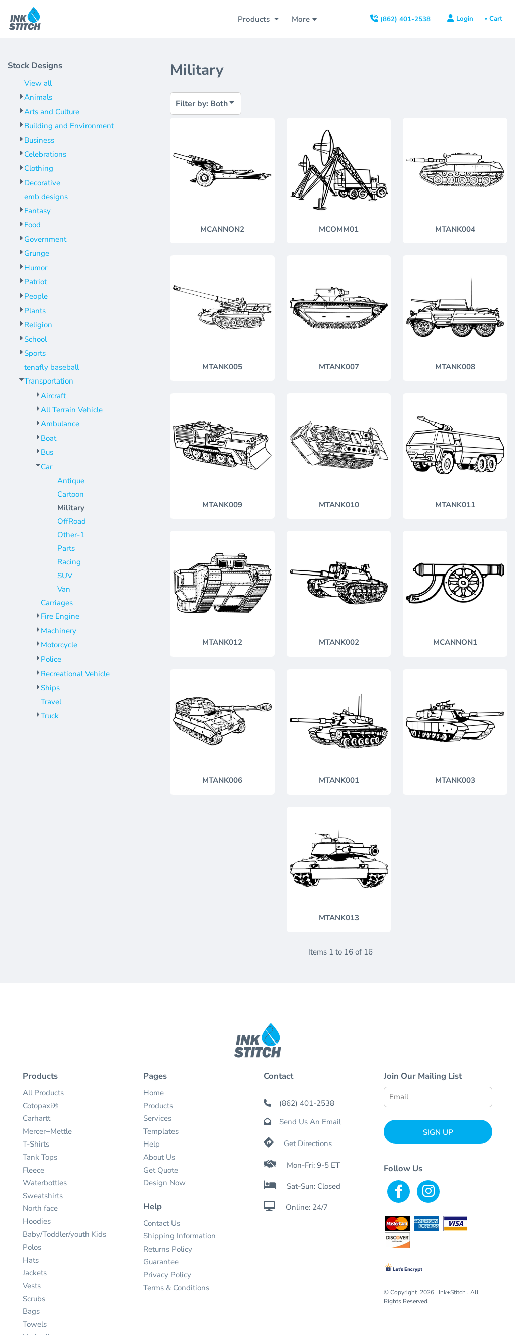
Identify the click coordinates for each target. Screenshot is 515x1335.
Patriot (35, 282)
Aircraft (53, 396)
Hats (31, 1260)
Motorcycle (59, 645)
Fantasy (37, 211)
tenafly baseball (51, 367)
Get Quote (160, 1170)
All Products (43, 1093)
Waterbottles (45, 1183)
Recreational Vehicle (75, 674)
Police (51, 659)
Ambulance (60, 424)
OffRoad (71, 521)
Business (39, 140)
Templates (161, 1131)
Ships (50, 688)
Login (464, 18)
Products (158, 1106)
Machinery (58, 631)
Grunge (36, 253)
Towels (35, 1324)
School (35, 339)
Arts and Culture (51, 112)
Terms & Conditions (176, 1288)
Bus (47, 452)
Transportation (48, 381)
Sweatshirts (43, 1196)
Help (151, 1144)
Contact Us (161, 1223)
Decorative (42, 183)
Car (46, 467)
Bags (31, 1311)
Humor (35, 268)
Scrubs (34, 1299)
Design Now (164, 1183)
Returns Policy (167, 1249)
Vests (32, 1286)
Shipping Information (179, 1236)
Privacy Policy (167, 1275)
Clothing (38, 168)
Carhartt (36, 1118)
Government (45, 239)
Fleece (33, 1170)
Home (153, 1093)
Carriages (57, 603)
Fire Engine (60, 616)
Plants (35, 311)
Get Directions (308, 1143)
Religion (38, 325)
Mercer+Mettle (47, 1131)
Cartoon (70, 494)
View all (38, 83)
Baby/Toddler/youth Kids (64, 1234)
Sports (35, 353)
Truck (50, 716)
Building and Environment (69, 126)
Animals (38, 97)
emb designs (46, 197)
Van (63, 589)
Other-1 (70, 535)
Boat (48, 438)
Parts (66, 548)
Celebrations (45, 154)
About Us (159, 1157)
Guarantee (161, 1262)
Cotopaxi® (40, 1106)
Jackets (35, 1273)
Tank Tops (40, 1157)
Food (32, 225)
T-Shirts (36, 1144)
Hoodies (37, 1221)
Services (157, 1118)
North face (40, 1208)
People (36, 296)
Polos (32, 1247)
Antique (70, 480)
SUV (64, 575)
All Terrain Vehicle (72, 410)
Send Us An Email (310, 1122)
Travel (51, 702)
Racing (69, 562)
